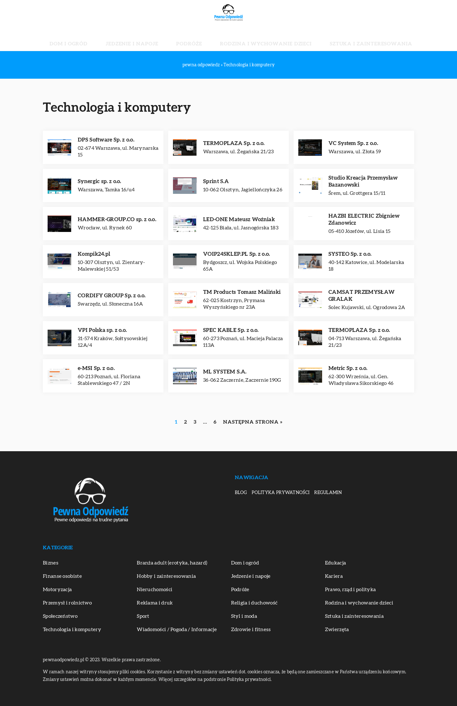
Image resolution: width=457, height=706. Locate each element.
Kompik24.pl (94, 254)
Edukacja (335, 562)
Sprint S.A (216, 181)
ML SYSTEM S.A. (224, 371)
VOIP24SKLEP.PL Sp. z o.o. (236, 254)
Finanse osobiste (62, 576)
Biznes (50, 562)
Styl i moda (244, 616)
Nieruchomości (154, 589)
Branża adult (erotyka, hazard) (172, 562)
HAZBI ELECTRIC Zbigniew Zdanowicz (364, 219)
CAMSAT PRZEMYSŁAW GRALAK (361, 295)
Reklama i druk (155, 602)
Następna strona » (252, 422)
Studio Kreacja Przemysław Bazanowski (363, 181)
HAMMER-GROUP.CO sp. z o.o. (117, 219)
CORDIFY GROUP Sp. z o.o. (111, 295)
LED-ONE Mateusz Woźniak (239, 219)
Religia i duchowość (254, 602)
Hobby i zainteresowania (166, 576)
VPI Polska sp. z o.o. (102, 330)
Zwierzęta (337, 629)
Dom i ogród (107, 38)
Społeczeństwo (60, 616)
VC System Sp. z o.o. (353, 143)
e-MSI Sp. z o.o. (96, 368)
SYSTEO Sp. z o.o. (349, 254)
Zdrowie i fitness (251, 629)
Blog (241, 493)
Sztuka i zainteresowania (336, 38)
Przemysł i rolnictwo (67, 602)
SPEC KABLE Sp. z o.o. (230, 330)
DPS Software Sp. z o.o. (106, 139)
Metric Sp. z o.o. (347, 368)
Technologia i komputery (72, 629)
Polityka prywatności (280, 493)
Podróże (196, 38)
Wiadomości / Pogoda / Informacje (177, 629)
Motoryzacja (57, 589)
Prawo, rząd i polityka (350, 589)
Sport (143, 616)
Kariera (334, 576)
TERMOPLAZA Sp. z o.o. (233, 143)
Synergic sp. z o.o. (99, 181)
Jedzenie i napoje (153, 38)
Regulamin (328, 493)
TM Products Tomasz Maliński (242, 292)
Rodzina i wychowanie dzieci (254, 38)
